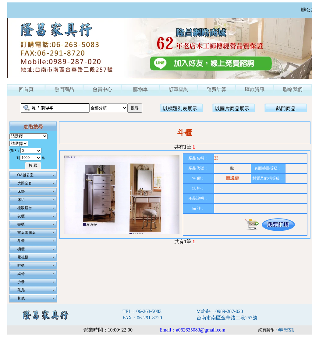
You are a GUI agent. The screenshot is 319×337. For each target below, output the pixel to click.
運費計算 (216, 89)
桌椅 (21, 274)
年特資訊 (286, 330)
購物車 (140, 89)
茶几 (21, 290)
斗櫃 (21, 241)
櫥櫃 (21, 249)
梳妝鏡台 (24, 208)
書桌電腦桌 (26, 232)
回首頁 (26, 89)
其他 (21, 298)
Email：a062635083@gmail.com (192, 329)
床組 (21, 200)
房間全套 (24, 183)
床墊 (21, 191)
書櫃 (21, 224)
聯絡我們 (293, 89)
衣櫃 (21, 216)
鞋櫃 (21, 265)
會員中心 (102, 89)
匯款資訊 (254, 89)
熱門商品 (64, 89)
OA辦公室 (25, 175)
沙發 (21, 282)
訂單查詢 (178, 89)
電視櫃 (22, 257)
